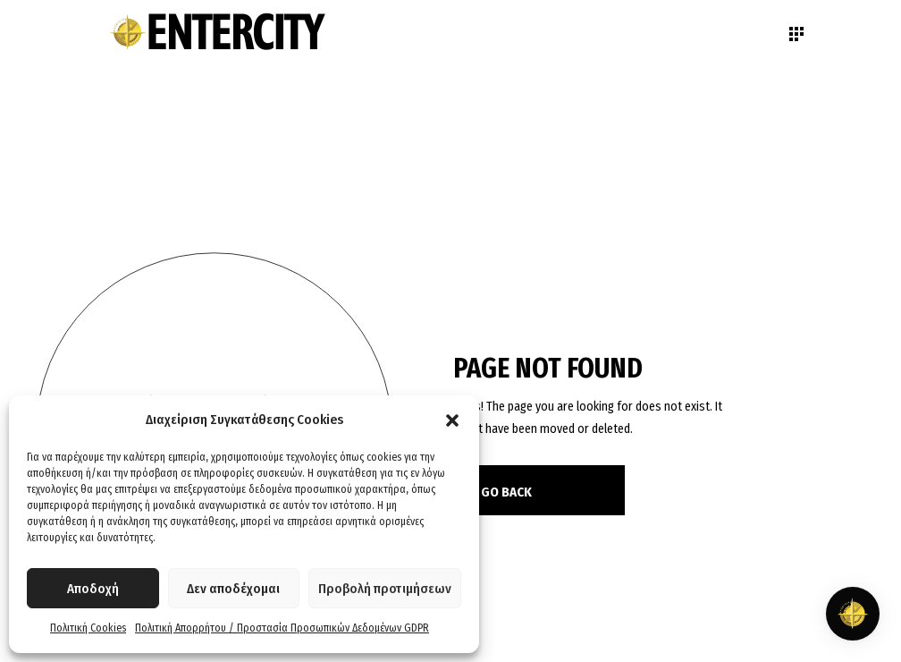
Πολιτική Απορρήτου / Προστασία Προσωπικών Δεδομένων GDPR (282, 628)
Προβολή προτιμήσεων (384, 589)
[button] (452, 420)
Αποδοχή (93, 589)
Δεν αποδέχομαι (233, 589)
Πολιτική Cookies (88, 628)
